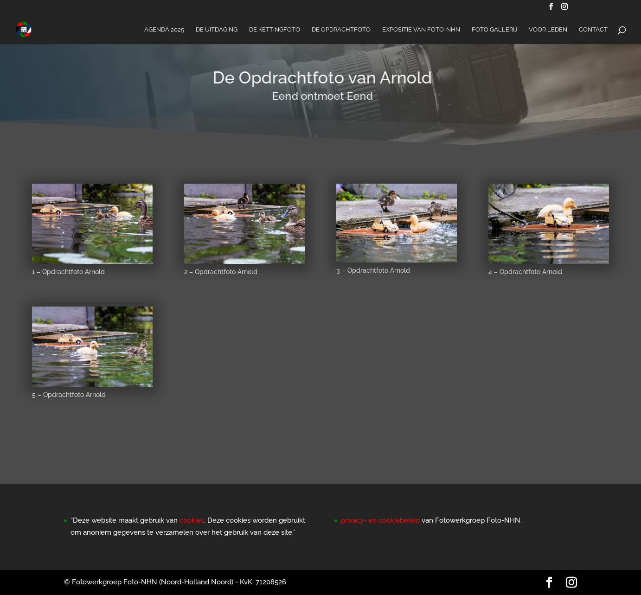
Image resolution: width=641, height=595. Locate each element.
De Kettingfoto (274, 29)
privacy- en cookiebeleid (380, 520)
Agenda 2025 (164, 29)
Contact (593, 29)
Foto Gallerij (494, 29)
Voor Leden (548, 29)
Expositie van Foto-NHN (421, 29)
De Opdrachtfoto (341, 29)
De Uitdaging (216, 29)
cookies (191, 520)
